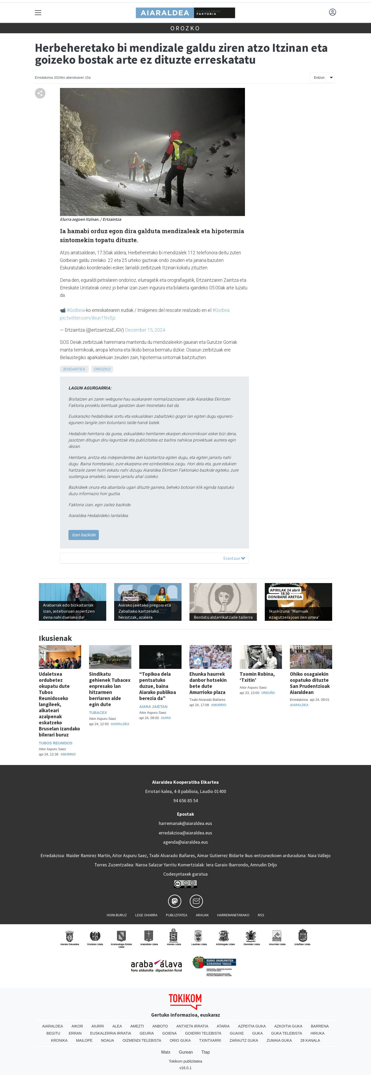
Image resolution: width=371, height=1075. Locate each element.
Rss (261, 915)
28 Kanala (310, 1040)
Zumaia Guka (279, 1040)
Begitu (53, 1033)
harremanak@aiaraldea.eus (185, 823)
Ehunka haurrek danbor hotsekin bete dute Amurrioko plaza (208, 683)
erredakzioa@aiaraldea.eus (185, 833)
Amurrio (68, 754)
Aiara (166, 718)
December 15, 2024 (145, 330)
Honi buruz (117, 915)
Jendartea (74, 369)
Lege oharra (146, 915)
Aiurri (97, 1026)
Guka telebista (286, 1033)
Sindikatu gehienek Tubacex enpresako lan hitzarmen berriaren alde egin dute (110, 689)
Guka (257, 1033)
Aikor (77, 1026)
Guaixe (237, 1033)
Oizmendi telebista (142, 1040)
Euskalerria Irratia (110, 1033)
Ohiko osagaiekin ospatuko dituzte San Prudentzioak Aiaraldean (310, 683)
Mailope (84, 1040)
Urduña (268, 693)
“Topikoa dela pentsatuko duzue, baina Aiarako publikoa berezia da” (157, 686)
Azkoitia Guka (288, 1026)
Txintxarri (210, 1040)
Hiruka (317, 1033)
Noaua (107, 1040)
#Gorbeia (76, 310)
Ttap (205, 1052)
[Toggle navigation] (38, 12)
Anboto (160, 1026)
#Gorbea (220, 310)
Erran (75, 1033)
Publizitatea (176, 915)
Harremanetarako (233, 915)
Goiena (169, 1033)
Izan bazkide (83, 534)
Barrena (320, 1026)
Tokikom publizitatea (185, 1061)
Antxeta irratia (192, 1026)
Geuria (147, 1033)
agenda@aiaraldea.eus (185, 842)
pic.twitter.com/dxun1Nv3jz (87, 318)
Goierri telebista (203, 1033)
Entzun (319, 77)
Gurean (186, 1052)
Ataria (223, 1026)
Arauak (202, 915)
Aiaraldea (120, 724)
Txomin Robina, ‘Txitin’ (257, 677)
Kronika (59, 1040)
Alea (117, 1026)
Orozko (185, 28)
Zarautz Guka (244, 1040)
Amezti (137, 1026)
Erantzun (234, 558)
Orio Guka (180, 1040)
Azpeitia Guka (252, 1026)
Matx (165, 1052)
